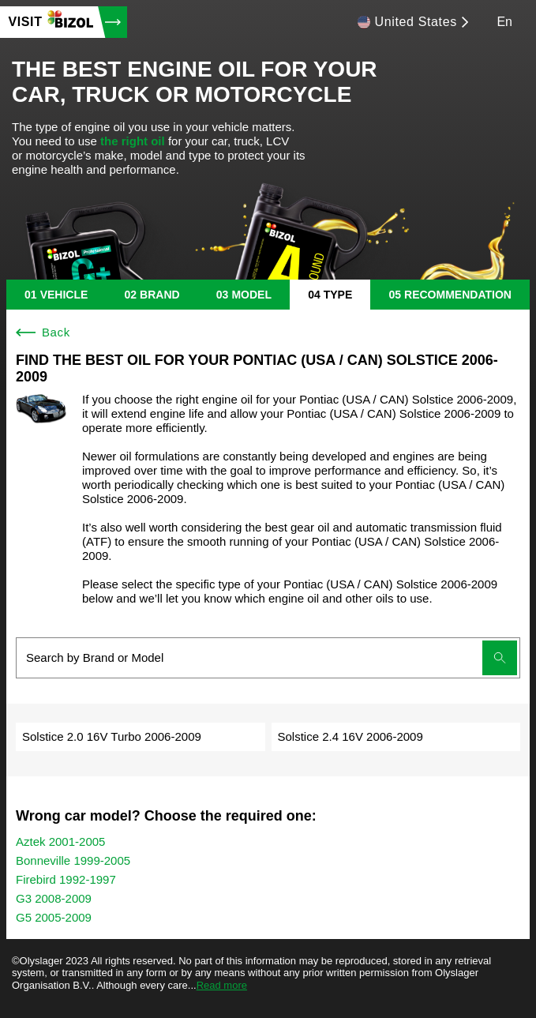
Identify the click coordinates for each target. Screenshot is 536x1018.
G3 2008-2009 (54, 898)
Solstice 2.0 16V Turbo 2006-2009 (111, 736)
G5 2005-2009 (54, 917)
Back (43, 332)
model (251, 294)
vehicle (64, 294)
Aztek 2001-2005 (60, 841)
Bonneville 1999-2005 (73, 860)
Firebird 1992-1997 (66, 879)
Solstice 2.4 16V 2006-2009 (350, 736)
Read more (222, 985)
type (338, 294)
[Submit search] (499, 657)
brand (160, 294)
